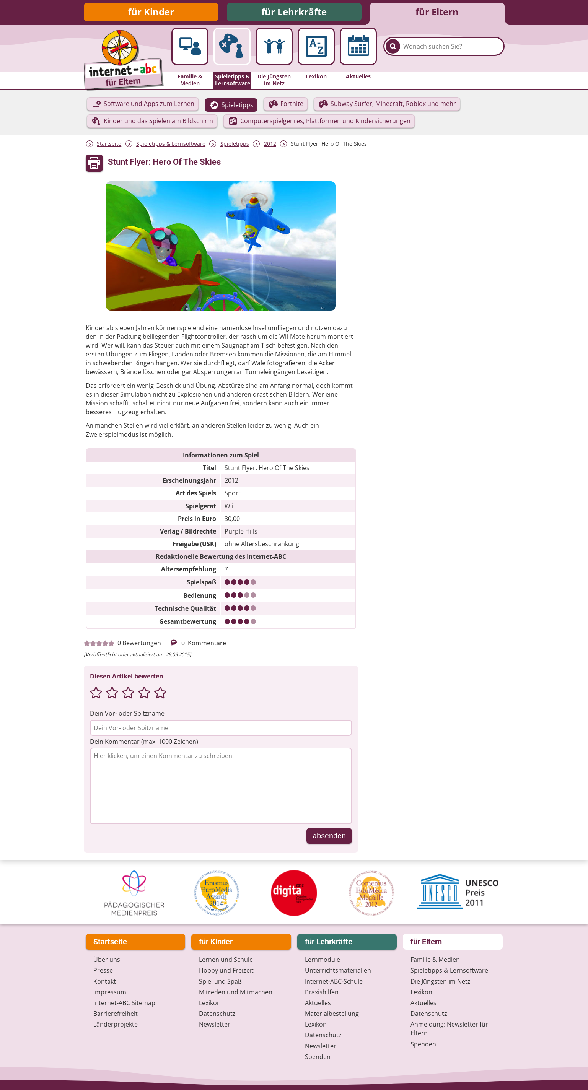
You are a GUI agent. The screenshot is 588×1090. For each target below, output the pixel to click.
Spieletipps (234, 145)
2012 (270, 145)
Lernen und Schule (226, 960)
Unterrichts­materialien (338, 970)
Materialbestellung (332, 1013)
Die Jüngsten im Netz (440, 981)
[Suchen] (393, 50)
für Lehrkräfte (294, 12)
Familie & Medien (435, 960)
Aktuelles (318, 1003)
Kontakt (104, 981)
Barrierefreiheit (115, 1013)
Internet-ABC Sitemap (124, 1003)
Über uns (106, 960)
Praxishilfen (322, 992)
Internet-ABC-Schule (334, 981)
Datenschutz (217, 1013)
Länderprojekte (115, 1024)
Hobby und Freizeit (226, 970)
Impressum (109, 992)
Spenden (318, 1057)
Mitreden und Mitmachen (235, 992)
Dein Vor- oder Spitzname (127, 714)
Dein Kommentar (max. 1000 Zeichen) (144, 743)
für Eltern (437, 12)
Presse (103, 970)
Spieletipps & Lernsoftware (170, 145)
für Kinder (151, 12)
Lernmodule (322, 960)
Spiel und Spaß (220, 981)
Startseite (109, 145)
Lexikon (210, 1003)
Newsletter (214, 1024)
